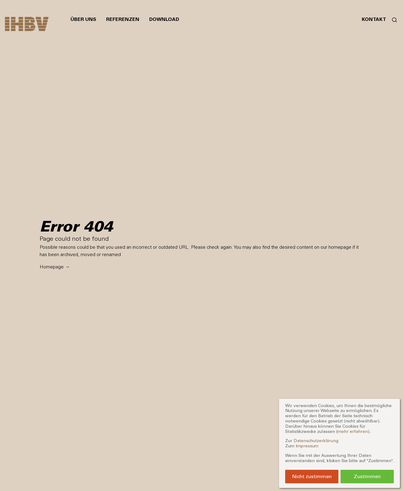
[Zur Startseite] (27, 24)
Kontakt (374, 19)
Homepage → (55, 267)
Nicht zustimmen (312, 476)
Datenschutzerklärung (315, 440)
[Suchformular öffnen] (392, 19)
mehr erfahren (352, 431)
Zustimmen (367, 476)
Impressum (307, 446)
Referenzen (122, 19)
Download (164, 19)
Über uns (83, 19)
